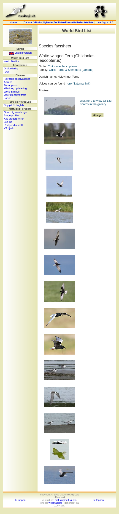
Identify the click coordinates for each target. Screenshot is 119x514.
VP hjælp (9, 128)
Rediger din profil (13, 125)
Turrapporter (11, 85)
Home (13, 22)
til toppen (20, 500)
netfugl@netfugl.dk (65, 500)
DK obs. (28, 22)
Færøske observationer (17, 78)
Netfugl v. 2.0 (105, 22)
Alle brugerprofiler (14, 118)
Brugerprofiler (11, 115)
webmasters (55, 502)
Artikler (8, 82)
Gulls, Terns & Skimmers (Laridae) (71, 69)
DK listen (59, 22)
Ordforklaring (11, 68)
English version (20, 52)
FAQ (6, 71)
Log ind (8, 121)
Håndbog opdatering (15, 88)
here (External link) (78, 83)
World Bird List (12, 61)
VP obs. (38, 22)
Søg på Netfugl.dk (14, 105)
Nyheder (48, 22)
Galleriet (78, 22)
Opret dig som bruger (16, 112)
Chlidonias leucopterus (62, 66)
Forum (69, 22)
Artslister (88, 22)
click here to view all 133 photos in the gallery (96, 102)
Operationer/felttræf (15, 94)
